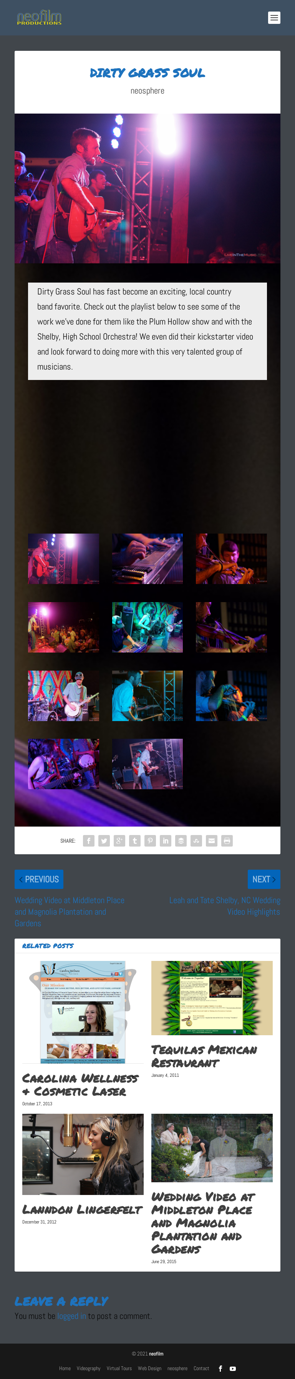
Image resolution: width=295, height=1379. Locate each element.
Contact (201, 1368)
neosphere (147, 90)
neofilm (156, 1354)
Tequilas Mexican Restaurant (204, 1056)
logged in (71, 1316)
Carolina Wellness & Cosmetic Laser (80, 1084)
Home (65, 1368)
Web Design (149, 1368)
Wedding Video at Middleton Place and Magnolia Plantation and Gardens (202, 1222)
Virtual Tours (119, 1368)
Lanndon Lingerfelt (81, 1209)
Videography (89, 1368)
